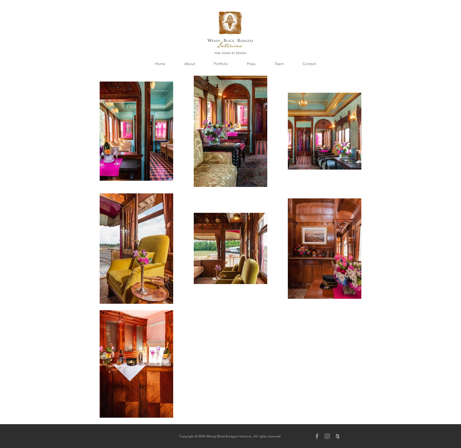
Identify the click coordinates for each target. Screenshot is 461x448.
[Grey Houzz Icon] (337, 436)
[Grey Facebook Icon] (316, 436)
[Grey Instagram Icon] (327, 436)
